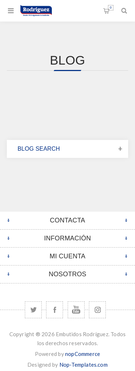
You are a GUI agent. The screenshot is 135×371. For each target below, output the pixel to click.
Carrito (110, 7)
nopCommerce (82, 354)
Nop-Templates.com (83, 364)
